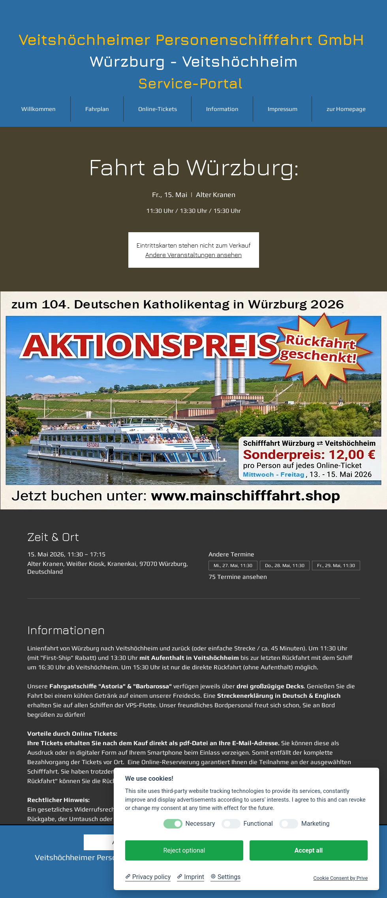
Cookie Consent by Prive (340, 878)
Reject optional (184, 850)
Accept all (309, 850)
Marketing (315, 823)
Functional (258, 823)
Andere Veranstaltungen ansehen (193, 254)
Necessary (200, 823)
